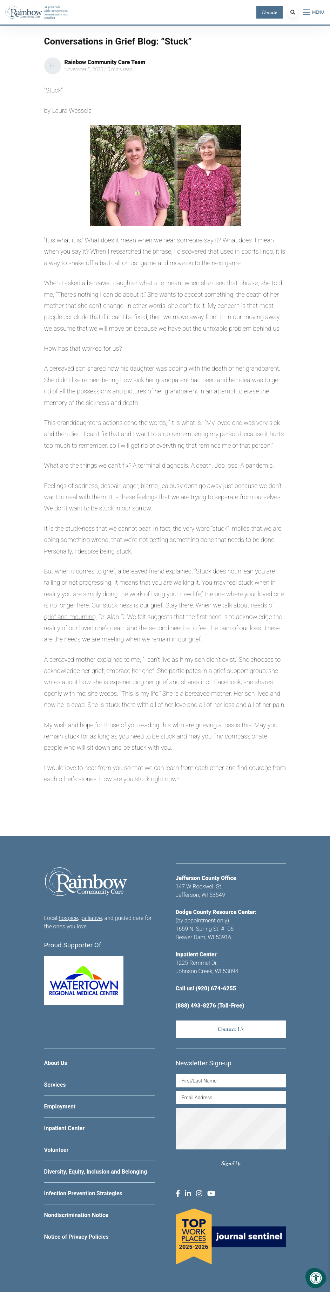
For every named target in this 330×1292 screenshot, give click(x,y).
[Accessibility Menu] (315, 1277)
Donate (269, 12)
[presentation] (236, 1128)
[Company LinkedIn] (188, 1193)
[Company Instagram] (199, 1193)
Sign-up (231, 1163)
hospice (68, 918)
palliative (91, 918)
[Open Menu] (314, 12)
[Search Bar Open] (293, 12)
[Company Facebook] (178, 1193)
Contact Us (231, 1029)
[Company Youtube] (211, 1193)
